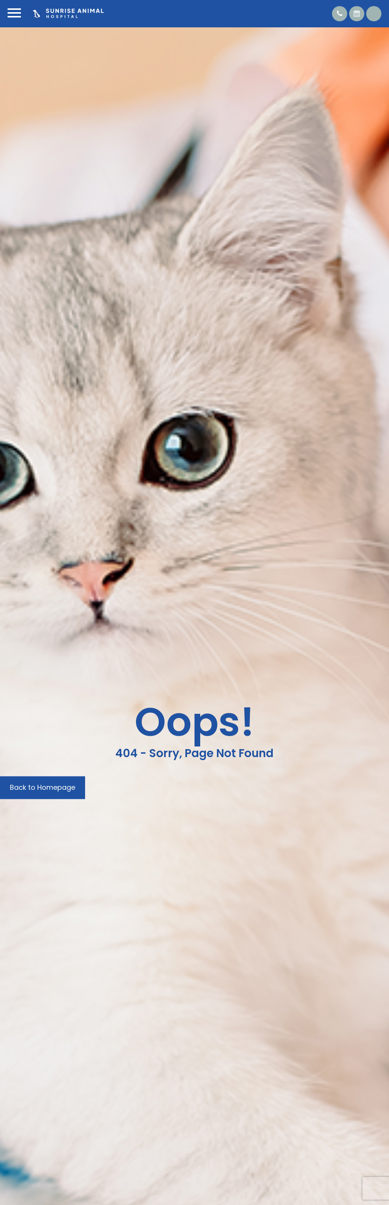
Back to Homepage (42, 787)
